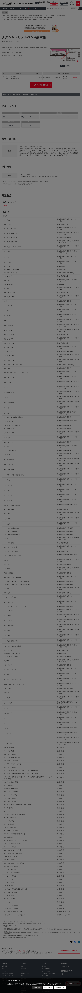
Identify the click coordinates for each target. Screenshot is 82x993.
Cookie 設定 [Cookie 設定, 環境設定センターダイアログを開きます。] (37, 987)
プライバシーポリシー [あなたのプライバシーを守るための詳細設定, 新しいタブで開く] (51, 984)
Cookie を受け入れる (60, 987)
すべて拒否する (48, 987)
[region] (41, 985)
